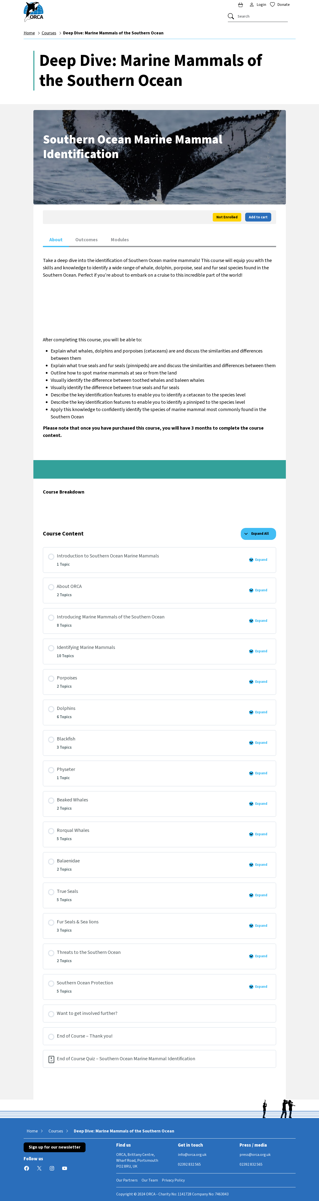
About (56, 239)
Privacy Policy (173, 1180)
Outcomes (86, 239)
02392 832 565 (189, 1164)
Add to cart (258, 217)
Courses (49, 33)
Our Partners (127, 1180)
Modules (120, 239)
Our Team (150, 1180)
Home (29, 33)
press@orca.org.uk (255, 1154)
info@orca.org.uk (192, 1154)
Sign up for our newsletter (54, 1147)
